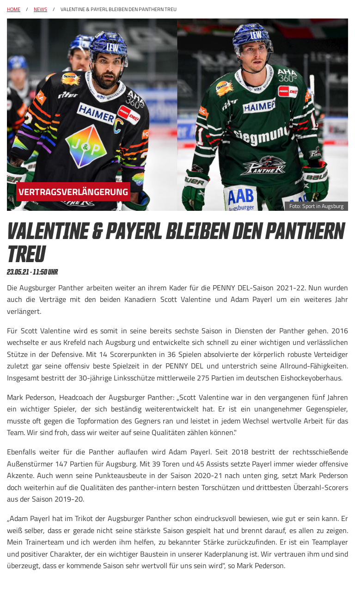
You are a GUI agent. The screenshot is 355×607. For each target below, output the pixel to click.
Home (13, 9)
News (40, 9)
